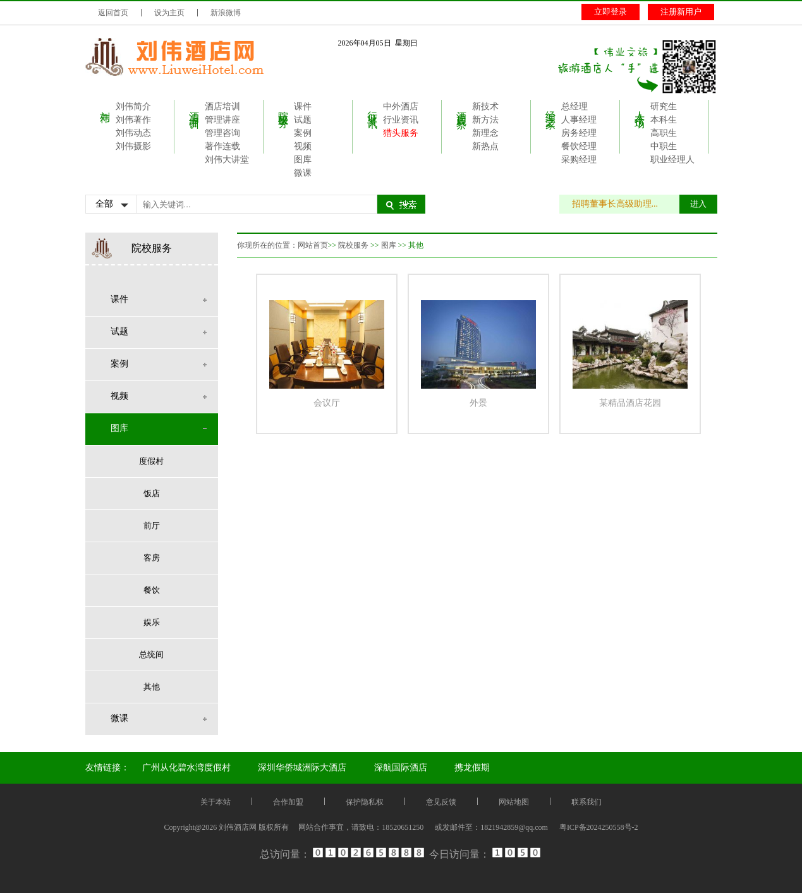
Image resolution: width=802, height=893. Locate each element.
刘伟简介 (133, 106)
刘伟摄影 (133, 146)
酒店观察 (461, 108)
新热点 (485, 146)
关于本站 (215, 802)
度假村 (151, 461)
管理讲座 (222, 120)
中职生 (663, 146)
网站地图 (514, 802)
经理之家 (550, 108)
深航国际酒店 (400, 767)
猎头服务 (400, 133)
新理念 (485, 133)
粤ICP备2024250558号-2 (598, 827)
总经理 (574, 106)
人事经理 (579, 120)
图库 (303, 159)
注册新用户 (681, 11)
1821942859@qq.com (514, 827)
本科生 (663, 120)
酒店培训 (194, 108)
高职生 (663, 133)
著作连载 (222, 146)
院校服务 (283, 108)
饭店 (151, 493)
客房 (151, 557)
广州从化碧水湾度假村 (186, 767)
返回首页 (113, 12)
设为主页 (169, 12)
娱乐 (151, 622)
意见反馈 (441, 802)
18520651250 (402, 827)
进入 (698, 204)
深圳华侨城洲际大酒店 (302, 767)
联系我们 (586, 802)
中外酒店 (400, 106)
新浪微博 (225, 12)
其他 (151, 686)
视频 (303, 146)
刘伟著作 (133, 120)
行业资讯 (372, 108)
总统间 (151, 654)
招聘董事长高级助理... (621, 204)
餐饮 (151, 590)
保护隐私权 (365, 802)
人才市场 (640, 108)
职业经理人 (672, 159)
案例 (303, 133)
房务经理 (579, 133)
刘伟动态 (133, 133)
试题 (303, 120)
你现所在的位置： (267, 245)
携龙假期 (472, 767)
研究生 (663, 106)
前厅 (151, 525)
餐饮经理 (579, 146)
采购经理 (579, 159)
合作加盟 (288, 802)
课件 (303, 106)
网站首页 (313, 245)
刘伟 (105, 105)
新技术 (485, 106)
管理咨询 (222, 133)
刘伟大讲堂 (227, 159)
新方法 (485, 120)
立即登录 (610, 11)
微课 (303, 173)
